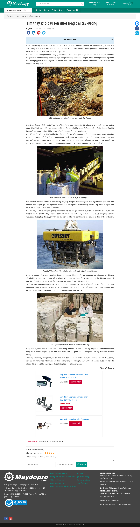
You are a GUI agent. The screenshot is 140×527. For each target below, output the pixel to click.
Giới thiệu (37, 10)
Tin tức (54, 10)
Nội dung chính (70, 39)
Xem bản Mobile (82, 483)
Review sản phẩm (73, 10)
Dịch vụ (46, 10)
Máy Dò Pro (29, 29)
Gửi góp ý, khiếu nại (83, 480)
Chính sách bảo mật (57, 483)
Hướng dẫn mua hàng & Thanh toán (62, 477)
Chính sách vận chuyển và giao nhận (63, 486)
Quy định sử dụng (83, 477)
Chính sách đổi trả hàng (58, 473)
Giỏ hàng (127, 4)
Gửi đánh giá (81, 464)
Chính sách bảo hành (57, 480)
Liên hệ (61, 10)
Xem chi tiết (76, 382)
